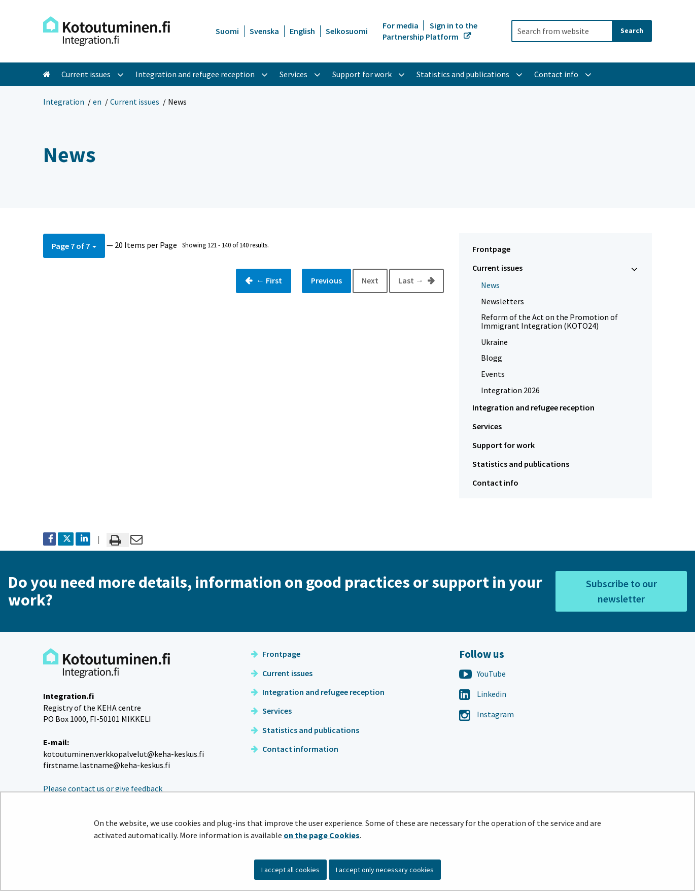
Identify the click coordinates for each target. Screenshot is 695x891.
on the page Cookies (322, 835)
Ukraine (494, 342)
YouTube (482, 674)
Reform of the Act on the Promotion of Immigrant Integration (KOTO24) (549, 321)
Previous (326, 280)
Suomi (227, 31)
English (302, 31)
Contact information (294, 749)
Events (493, 374)
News (490, 285)
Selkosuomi (347, 31)
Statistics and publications (520, 464)
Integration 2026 (510, 390)
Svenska (264, 31)
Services (487, 426)
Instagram (486, 714)
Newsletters (502, 301)
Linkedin (482, 694)
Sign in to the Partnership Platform (430, 31)
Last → (411, 280)
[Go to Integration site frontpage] (106, 31)
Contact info (495, 483)
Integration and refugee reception (533, 407)
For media (401, 25)
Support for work (503, 445)
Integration (63, 102)
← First (268, 280)
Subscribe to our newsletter (621, 591)
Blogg (491, 358)
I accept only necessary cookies (385, 869)
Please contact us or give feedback (102, 788)
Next (370, 280)
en (97, 102)
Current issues (134, 102)
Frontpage (491, 249)
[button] (74, 246)
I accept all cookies (290, 869)
